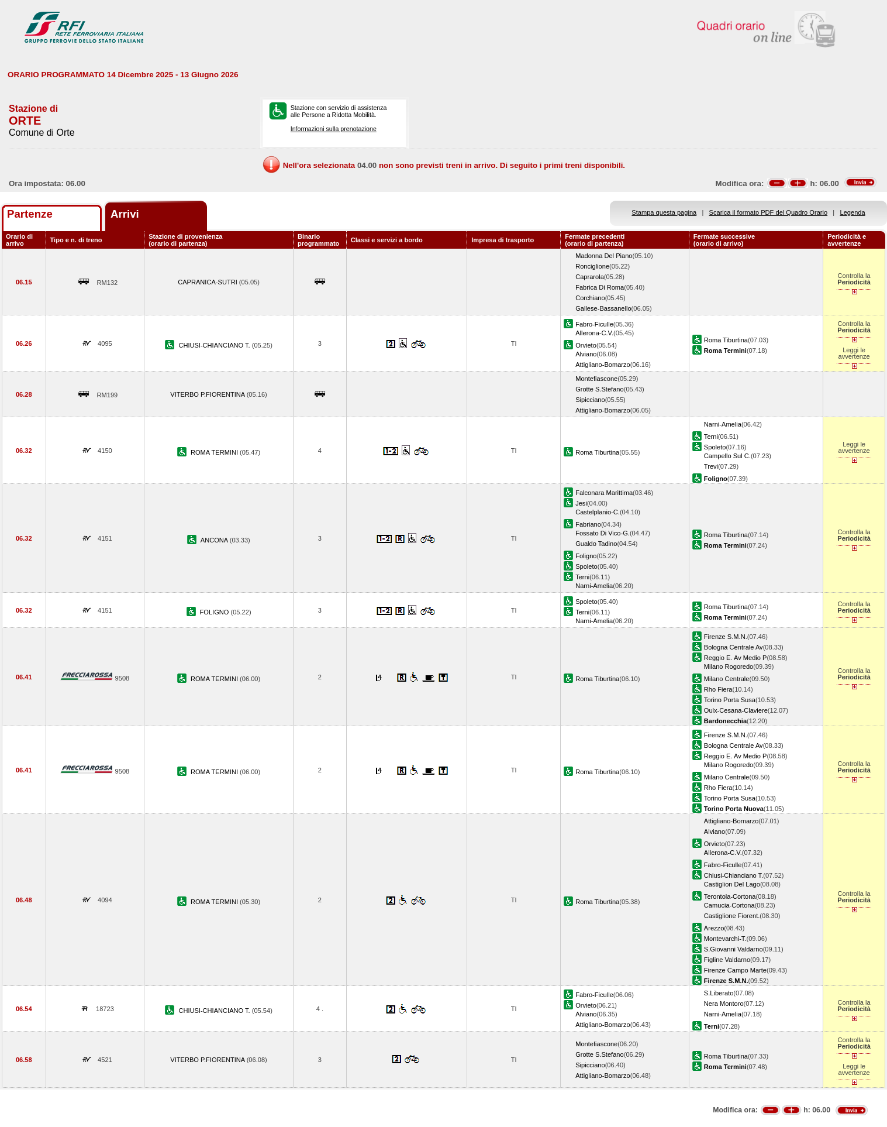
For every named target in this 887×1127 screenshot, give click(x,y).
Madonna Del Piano (603, 255)
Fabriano (588, 524)
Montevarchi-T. (725, 938)
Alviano (585, 354)
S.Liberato (719, 993)
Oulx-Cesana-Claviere (736, 710)
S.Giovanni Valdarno (733, 949)
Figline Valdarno (727, 959)
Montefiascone (596, 378)
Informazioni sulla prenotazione (334, 128)
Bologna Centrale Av (733, 647)
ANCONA (215, 540)
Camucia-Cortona (729, 905)
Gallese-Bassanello (603, 308)
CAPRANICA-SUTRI (208, 282)
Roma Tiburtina (726, 339)
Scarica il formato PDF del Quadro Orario (768, 212)
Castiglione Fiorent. (732, 915)
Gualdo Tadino (596, 543)
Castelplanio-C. (597, 512)
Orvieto (585, 345)
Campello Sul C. (727, 455)
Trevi (711, 466)
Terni (711, 436)
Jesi (581, 503)
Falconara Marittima (604, 492)
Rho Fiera (718, 689)
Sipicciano (590, 399)
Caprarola (589, 276)
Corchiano (590, 297)
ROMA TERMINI (215, 452)
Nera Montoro (724, 1003)
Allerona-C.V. (594, 332)
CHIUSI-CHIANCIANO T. (214, 345)
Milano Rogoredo (728, 666)
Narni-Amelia (722, 424)
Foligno (585, 555)
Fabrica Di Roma (599, 287)
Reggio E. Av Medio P (735, 657)
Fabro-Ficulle (594, 324)
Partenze (30, 214)
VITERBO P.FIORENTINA (208, 394)
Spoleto (715, 447)
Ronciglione (592, 266)
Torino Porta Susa (729, 699)
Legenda (852, 212)
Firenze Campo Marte (735, 970)
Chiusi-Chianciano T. (733, 875)
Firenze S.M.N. (725, 636)
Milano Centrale (727, 678)
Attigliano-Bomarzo (602, 364)
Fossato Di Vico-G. (602, 533)
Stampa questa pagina (663, 212)
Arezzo (714, 928)
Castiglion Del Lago (732, 884)
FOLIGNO (215, 612)
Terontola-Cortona (730, 896)
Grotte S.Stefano (599, 389)
